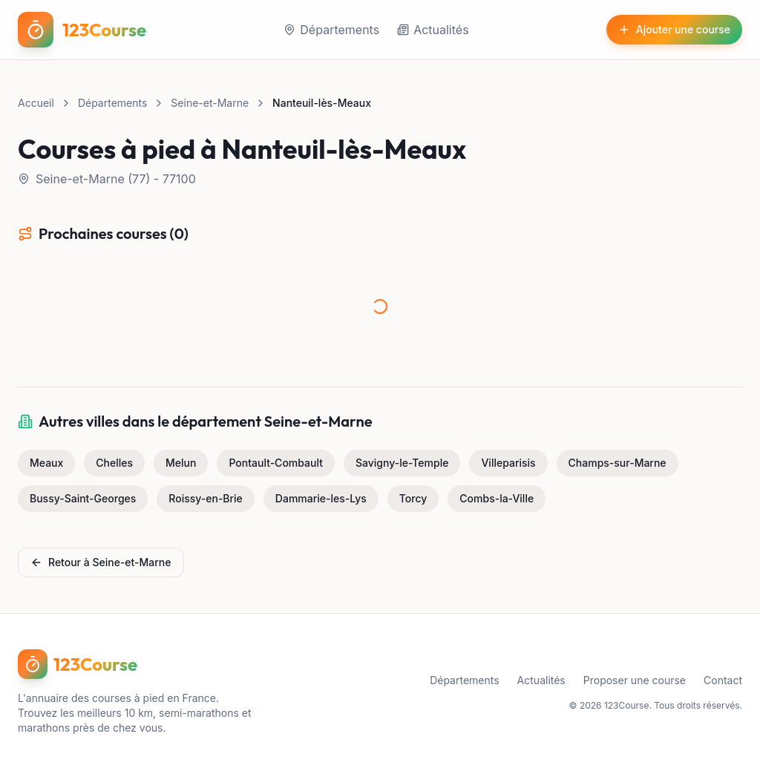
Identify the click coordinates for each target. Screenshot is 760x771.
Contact (723, 680)
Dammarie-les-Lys (321, 498)
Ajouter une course (674, 29)
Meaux (46, 462)
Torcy (413, 498)
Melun (181, 462)
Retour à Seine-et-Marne (100, 562)
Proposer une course (634, 680)
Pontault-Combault (276, 462)
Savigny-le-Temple (402, 462)
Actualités (432, 29)
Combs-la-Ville (496, 498)
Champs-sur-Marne (617, 462)
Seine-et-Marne (210, 102)
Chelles (114, 462)
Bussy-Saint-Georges (83, 498)
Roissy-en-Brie (205, 498)
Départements (331, 29)
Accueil (36, 102)
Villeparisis (508, 462)
